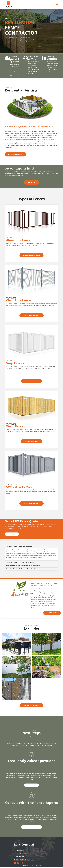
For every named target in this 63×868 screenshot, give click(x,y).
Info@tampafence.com (22, 859)
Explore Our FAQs (31, 785)
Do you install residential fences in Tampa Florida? (21, 569)
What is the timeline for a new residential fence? (20, 562)
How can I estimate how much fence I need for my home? (23, 565)
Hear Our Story (52, 612)
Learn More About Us (15, 154)
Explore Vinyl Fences (31, 381)
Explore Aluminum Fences (31, 255)
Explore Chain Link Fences (31, 315)
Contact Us (31, 182)
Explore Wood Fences (31, 441)
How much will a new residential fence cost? (19, 546)
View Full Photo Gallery (31, 705)
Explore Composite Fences (31, 503)
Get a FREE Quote (12, 534)
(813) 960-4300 (20, 856)
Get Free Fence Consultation (31, 827)
